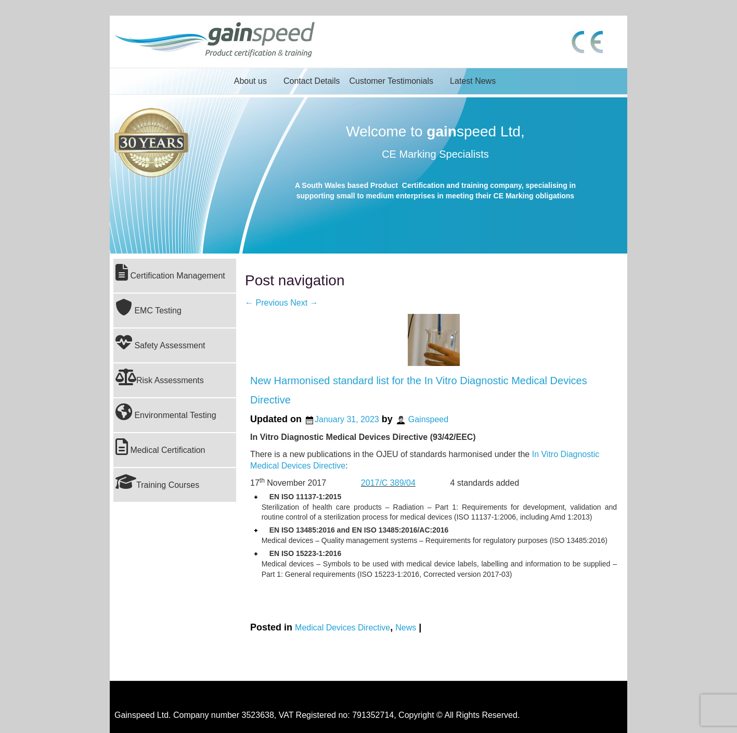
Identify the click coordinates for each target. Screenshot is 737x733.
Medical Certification (160, 446)
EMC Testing (148, 307)
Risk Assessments (159, 377)
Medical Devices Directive (342, 627)
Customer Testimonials (391, 81)
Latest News (473, 81)
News (405, 627)
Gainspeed (428, 419)
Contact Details (311, 81)
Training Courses (157, 481)
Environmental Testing (165, 411)
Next (304, 302)
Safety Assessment (160, 342)
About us (250, 81)
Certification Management (170, 272)
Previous (266, 302)
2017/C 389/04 (388, 482)
